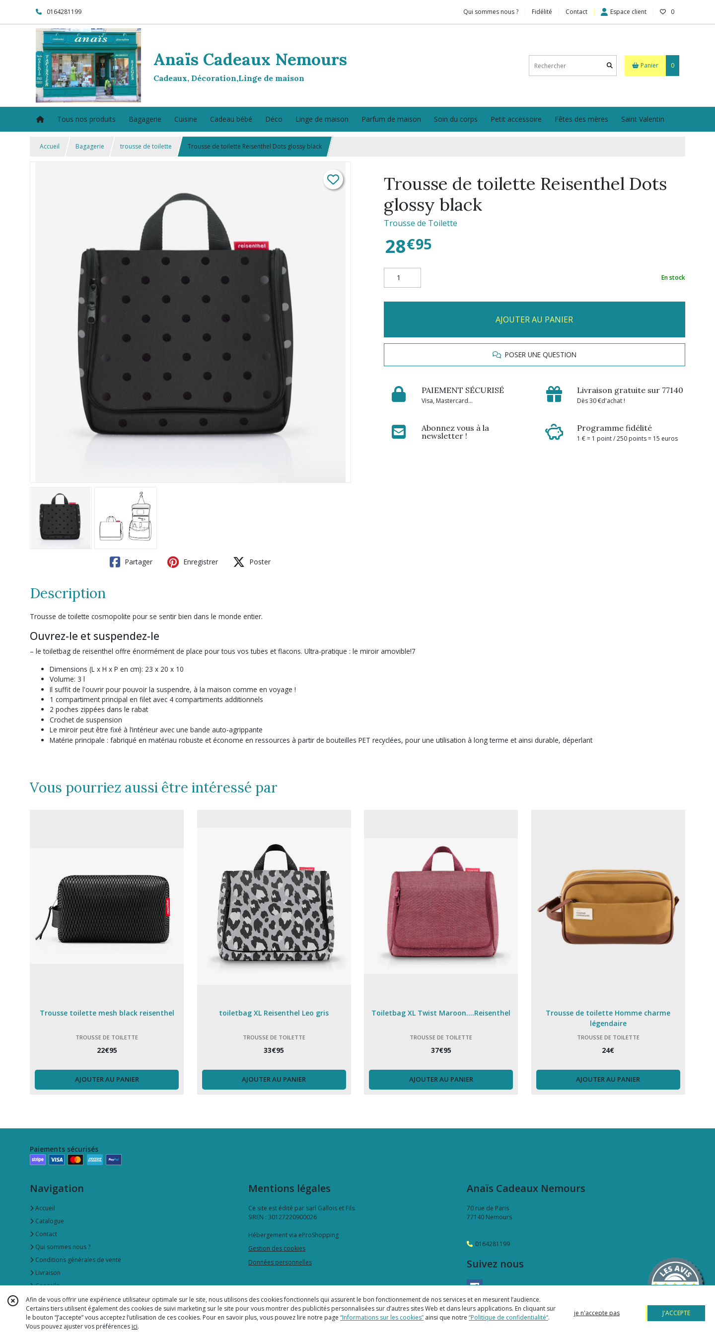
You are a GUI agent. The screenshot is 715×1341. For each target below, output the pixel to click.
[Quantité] (402, 278)
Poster (252, 562)
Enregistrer (192, 562)
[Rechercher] (609, 66)
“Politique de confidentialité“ (508, 1317)
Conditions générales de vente (75, 1260)
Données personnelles (280, 1262)
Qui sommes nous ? (60, 1247)
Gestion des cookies (276, 1248)
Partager (131, 562)
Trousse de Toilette (420, 223)
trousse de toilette (146, 146)
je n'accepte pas (597, 1313)
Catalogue (47, 1221)
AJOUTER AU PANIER (534, 319)
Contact (576, 11)
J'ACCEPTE (676, 1313)
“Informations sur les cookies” (382, 1317)
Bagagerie (89, 146)
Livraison (45, 1272)
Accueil (50, 146)
